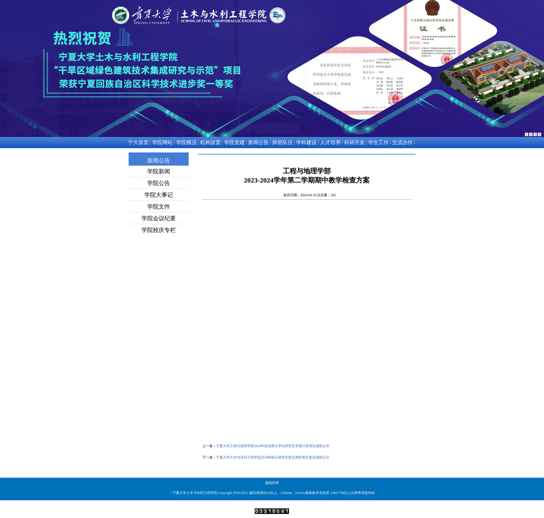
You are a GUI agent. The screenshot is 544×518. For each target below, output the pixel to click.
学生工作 (378, 142)
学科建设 (306, 142)
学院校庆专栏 (159, 230)
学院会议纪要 (159, 218)
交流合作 (402, 142)
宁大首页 (138, 142)
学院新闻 (158, 171)
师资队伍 (282, 142)
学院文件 (158, 206)
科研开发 (354, 142)
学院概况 (186, 142)
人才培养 (330, 142)
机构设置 (210, 142)
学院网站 (162, 142)
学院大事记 (158, 195)
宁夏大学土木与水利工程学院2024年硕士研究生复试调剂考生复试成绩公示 (272, 457)
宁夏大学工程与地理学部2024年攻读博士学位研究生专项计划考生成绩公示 (272, 446)
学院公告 (158, 183)
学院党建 (234, 142)
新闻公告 (258, 142)
